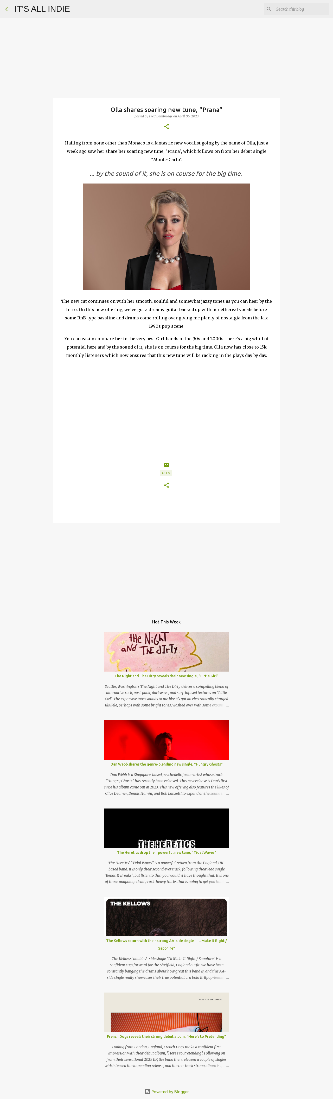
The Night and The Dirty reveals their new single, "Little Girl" (166, 676)
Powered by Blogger (166, 1091)
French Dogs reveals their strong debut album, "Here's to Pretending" (166, 1036)
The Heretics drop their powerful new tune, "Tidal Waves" (166, 852)
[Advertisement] (166, 566)
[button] (166, 126)
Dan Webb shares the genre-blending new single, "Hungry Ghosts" (167, 764)
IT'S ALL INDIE (42, 9)
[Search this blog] (301, 9)
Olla (166, 473)
